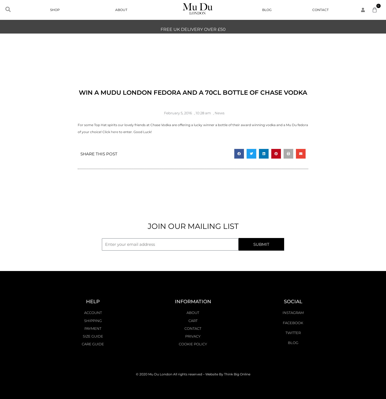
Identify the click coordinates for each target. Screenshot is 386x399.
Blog (267, 10)
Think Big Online (237, 374)
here (114, 132)
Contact (320, 10)
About (121, 10)
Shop (56, 10)
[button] (239, 154)
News (219, 113)
